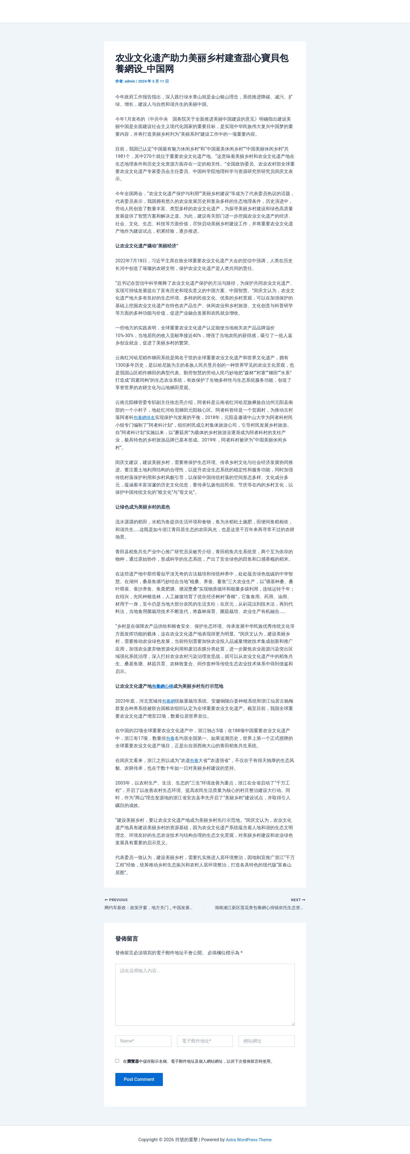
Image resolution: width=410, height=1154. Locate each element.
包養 (170, 738)
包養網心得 (163, 686)
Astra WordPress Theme (248, 1139)
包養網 (169, 701)
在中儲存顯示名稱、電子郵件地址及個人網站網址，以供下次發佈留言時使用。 (198, 1062)
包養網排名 (145, 417)
